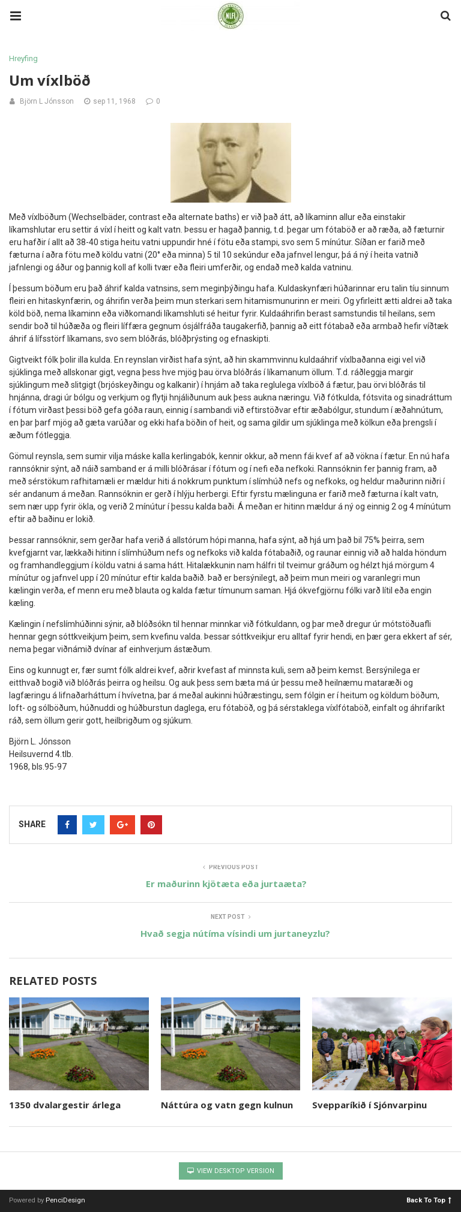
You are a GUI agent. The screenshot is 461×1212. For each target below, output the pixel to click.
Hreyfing (23, 58)
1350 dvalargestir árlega (65, 1105)
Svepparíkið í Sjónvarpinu (369, 1105)
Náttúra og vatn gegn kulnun (227, 1105)
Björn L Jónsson (47, 101)
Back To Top (428, 1199)
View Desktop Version (230, 1171)
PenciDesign (65, 1200)
